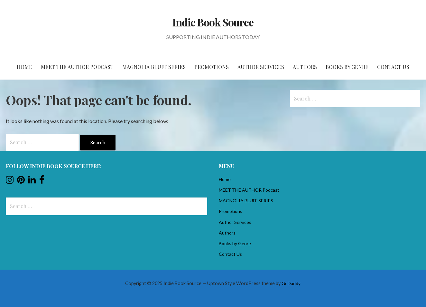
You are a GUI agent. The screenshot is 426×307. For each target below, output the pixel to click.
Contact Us (393, 66)
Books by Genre (347, 66)
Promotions (211, 66)
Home (24, 66)
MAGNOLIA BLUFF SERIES (154, 66)
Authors (305, 66)
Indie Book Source (213, 22)
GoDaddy (291, 283)
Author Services (260, 66)
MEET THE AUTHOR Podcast (77, 66)
